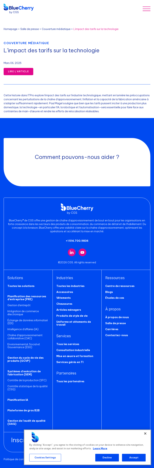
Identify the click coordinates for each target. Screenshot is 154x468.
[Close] (145, 433)
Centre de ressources (120, 286)
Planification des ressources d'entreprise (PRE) (26, 298)
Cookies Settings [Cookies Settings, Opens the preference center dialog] (45, 457)
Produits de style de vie (72, 315)
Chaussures (64, 303)
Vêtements (63, 297)
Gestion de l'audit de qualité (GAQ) (26, 422)
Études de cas (114, 297)
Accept (133, 457)
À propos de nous (117, 317)
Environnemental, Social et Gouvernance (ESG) (23, 346)
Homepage (10, 29)
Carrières (111, 329)
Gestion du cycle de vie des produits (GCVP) (25, 359)
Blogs (109, 292)
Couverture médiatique (56, 29)
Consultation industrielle (73, 350)
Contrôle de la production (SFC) (27, 380)
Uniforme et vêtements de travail (73, 323)
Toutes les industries (70, 286)
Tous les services (67, 344)
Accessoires (64, 292)
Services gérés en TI (69, 362)
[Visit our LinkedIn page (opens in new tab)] (72, 252)
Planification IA (17, 400)
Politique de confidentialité (20, 459)
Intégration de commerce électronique (23, 313)
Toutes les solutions (21, 286)
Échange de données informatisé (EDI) (27, 322)
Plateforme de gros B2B (23, 410)
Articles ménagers (68, 309)
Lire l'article (18, 71)
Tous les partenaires (70, 381)
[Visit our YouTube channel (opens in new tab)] (82, 252)
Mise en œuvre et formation (74, 356)
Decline (107, 457)
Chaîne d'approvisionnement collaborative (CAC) (25, 337)
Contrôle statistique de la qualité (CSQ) (27, 388)
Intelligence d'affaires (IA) (23, 329)
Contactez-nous (116, 335)
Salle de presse (29, 29)
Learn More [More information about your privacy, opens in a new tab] (100, 448)
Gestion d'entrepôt (19, 305)
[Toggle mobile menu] (146, 9)
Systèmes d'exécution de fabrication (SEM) (24, 373)
